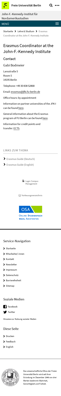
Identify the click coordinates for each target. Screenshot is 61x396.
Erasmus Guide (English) (20, 164)
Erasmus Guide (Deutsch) (21, 159)
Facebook (12, 306)
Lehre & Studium (26, 31)
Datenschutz (12, 275)
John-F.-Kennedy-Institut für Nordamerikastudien (20, 16)
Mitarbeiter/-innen (15, 253)
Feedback (10, 341)
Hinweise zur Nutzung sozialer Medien (19, 319)
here (20, 108)
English (9, 346)
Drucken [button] (10, 336)
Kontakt (10, 259)
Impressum (11, 269)
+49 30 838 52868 (25, 86)
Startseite (8, 31)
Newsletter (11, 264)
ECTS (16, 128)
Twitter (11, 312)
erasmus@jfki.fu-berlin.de (25, 91)
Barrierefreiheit (13, 280)
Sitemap (10, 285)
